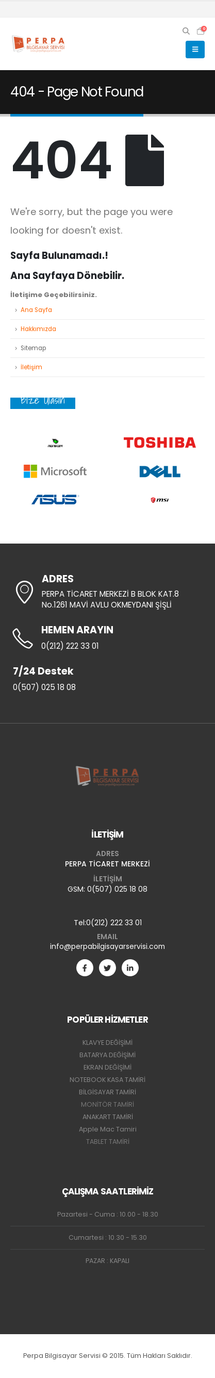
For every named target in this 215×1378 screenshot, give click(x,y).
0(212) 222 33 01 (114, 922)
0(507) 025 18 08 (117, 889)
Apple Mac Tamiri (108, 1129)
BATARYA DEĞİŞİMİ (107, 1055)
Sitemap (33, 348)
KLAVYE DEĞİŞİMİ (107, 1042)
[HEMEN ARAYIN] (107, 638)
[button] (186, 31)
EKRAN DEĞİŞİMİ (107, 1067)
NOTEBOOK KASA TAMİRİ (107, 1079)
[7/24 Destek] (107, 680)
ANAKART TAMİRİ (107, 1116)
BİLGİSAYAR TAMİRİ (107, 1092)
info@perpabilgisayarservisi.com (107, 946)
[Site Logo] (38, 44)
